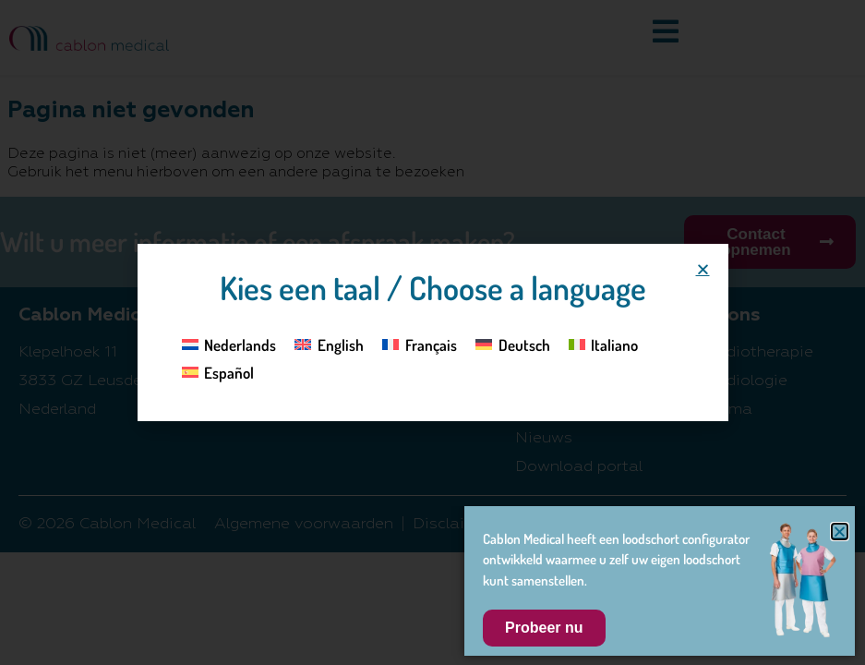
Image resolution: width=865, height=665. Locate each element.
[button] (703, 269)
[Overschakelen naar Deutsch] (512, 343)
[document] (432, 332)
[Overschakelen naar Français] (419, 343)
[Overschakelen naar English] (329, 343)
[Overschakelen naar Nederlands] (229, 343)
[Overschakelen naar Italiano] (603, 343)
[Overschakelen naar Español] (218, 372)
